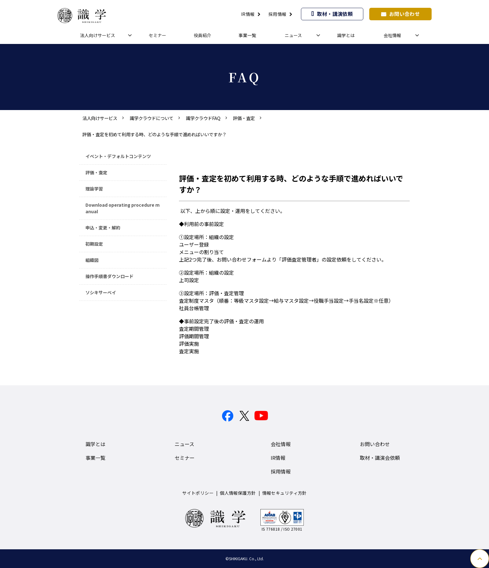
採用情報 (278, 14)
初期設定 (94, 244)
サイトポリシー (198, 493)
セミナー (157, 35)
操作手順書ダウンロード (109, 276)
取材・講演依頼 (335, 13)
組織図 (92, 260)
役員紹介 (202, 35)
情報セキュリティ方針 (284, 493)
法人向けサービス (97, 35)
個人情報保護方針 (238, 493)
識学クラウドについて (151, 118)
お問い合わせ (404, 13)
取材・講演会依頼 (380, 457)
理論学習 (94, 188)
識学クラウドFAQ (203, 118)
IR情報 (248, 14)
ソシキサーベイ (100, 292)
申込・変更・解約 (102, 227)
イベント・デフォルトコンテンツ (118, 156)
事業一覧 (247, 35)
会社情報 (392, 35)
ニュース (293, 35)
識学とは (346, 35)
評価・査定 (244, 118)
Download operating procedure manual (122, 208)
